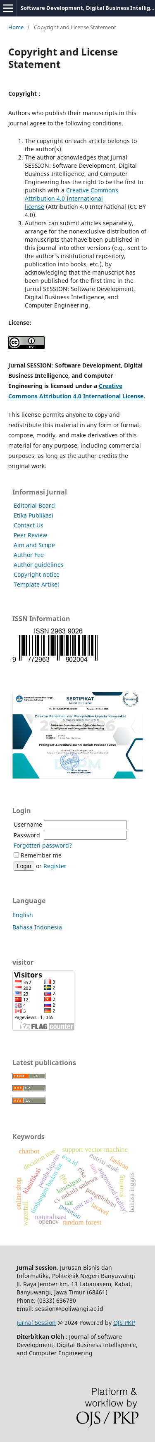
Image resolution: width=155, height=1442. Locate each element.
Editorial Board (34, 505)
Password (27, 835)
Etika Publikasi (33, 515)
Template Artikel (36, 584)
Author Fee (29, 555)
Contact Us (28, 525)
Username (28, 824)
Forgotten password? (43, 845)
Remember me (41, 855)
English (22, 915)
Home (16, 27)
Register (55, 866)
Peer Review (30, 535)
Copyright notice (37, 574)
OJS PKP (124, 1322)
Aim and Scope (34, 545)
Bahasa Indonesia (37, 927)
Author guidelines (39, 564)
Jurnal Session (36, 1322)
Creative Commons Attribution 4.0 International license (71, 198)
